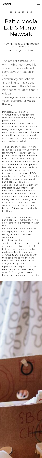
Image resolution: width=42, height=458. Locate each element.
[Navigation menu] (38, 4)
